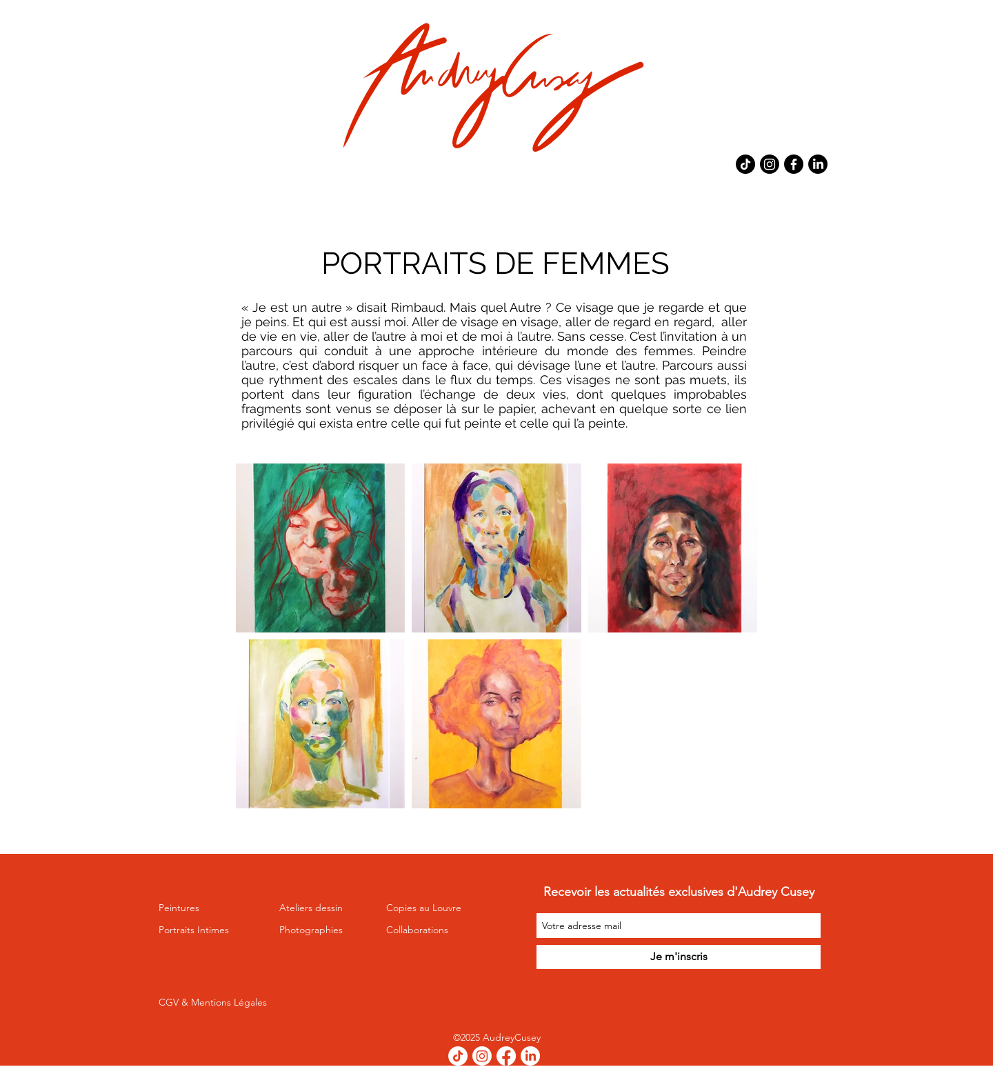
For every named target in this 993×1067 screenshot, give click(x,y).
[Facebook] (793, 164)
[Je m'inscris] (678, 957)
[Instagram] (769, 164)
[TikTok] (745, 164)
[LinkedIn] (818, 164)
